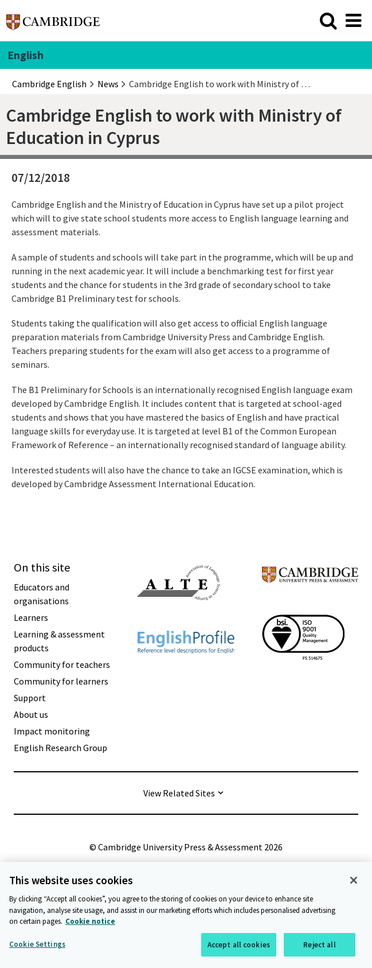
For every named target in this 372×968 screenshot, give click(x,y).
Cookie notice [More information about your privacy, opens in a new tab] (90, 922)
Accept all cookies (238, 945)
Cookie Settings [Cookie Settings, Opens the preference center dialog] (37, 945)
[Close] (353, 881)
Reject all (319, 945)
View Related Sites (179, 793)
